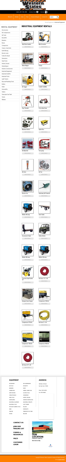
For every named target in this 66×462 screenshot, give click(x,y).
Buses (3, 43)
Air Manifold (25, 151)
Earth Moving (5, 50)
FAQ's (15, 438)
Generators (4, 58)
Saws (3, 86)
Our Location (37, 435)
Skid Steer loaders (26, 44)
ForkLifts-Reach (6, 56)
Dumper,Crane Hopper (27, 301)
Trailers (3, 92)
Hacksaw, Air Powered (44, 193)
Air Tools (4, 35)
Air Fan (40, 172)
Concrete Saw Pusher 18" (27, 279)
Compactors (5, 45)
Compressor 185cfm (44, 301)
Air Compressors (6, 32)
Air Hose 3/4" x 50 (26, 365)
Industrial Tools (5, 76)
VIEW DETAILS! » (28, 46)
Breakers (4, 40)
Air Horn (24, 172)
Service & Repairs (35, 17)
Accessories (5, 30)
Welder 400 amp (26, 257)
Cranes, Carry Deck (6, 48)
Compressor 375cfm (27, 322)
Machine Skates (26, 129)
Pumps (40, 65)
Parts (27, 17)
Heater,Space (5, 66)
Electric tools (5, 53)
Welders (4, 99)
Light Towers (5, 79)
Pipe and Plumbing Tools (8, 81)
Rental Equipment (49, 22)
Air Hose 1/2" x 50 (43, 278)
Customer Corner (32, 12)
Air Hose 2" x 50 (43, 322)
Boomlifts (4, 38)
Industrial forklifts (6, 74)
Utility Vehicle (42, 236)
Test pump (41, 151)
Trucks (3, 97)
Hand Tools (4, 61)
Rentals (17, 17)
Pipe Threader (25, 108)
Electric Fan (25, 193)
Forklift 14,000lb (43, 87)
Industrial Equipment (7, 71)
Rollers (3, 84)
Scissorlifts (5, 89)
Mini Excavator (42, 44)
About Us (10, 17)
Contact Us (44, 17)
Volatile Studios (61, 459)
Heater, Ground (5, 63)
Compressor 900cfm (44, 343)
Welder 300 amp (26, 214)
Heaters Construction (7, 68)
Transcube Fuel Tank (7, 94)
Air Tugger (24, 87)
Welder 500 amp (43, 257)
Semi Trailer (41, 214)
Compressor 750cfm (27, 343)
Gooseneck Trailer (26, 236)
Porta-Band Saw (43, 108)
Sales (22, 17)
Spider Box (41, 129)
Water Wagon (25, 65)
